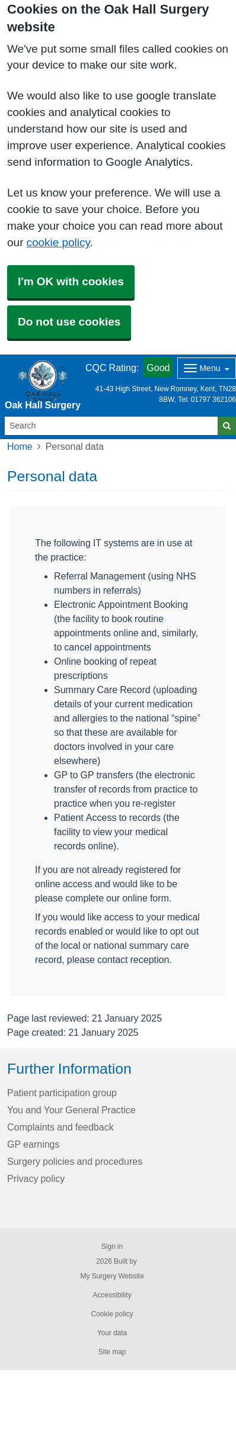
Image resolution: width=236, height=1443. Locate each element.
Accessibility (112, 1295)
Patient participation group (62, 1092)
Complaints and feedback (60, 1127)
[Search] (111, 426)
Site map (112, 1351)
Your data (112, 1332)
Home (20, 446)
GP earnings (33, 1144)
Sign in (112, 1246)
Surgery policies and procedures (74, 1161)
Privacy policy (36, 1178)
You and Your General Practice (71, 1110)
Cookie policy (112, 1314)
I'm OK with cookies (71, 281)
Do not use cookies (69, 321)
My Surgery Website (111, 1276)
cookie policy (58, 242)
